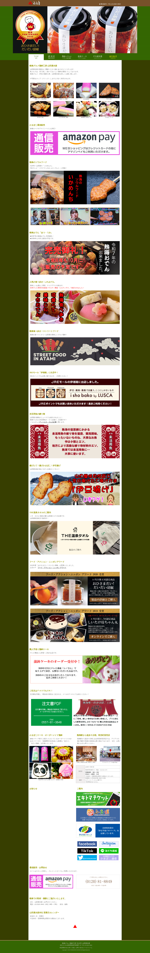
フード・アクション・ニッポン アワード (52, 567)
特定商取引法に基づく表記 (67, 947)
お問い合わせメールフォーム (84, 947)
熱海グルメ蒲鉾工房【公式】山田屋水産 (76, 943)
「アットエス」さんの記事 (47, 422)
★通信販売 (103, 4)
